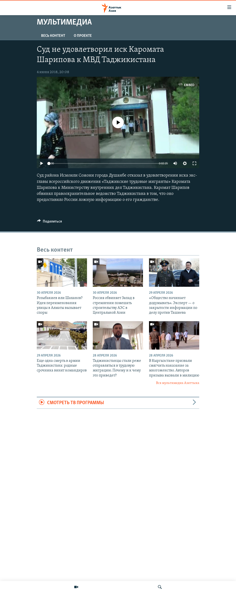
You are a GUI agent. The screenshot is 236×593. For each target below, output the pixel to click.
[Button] (49, 222)
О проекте (83, 36)
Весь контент (53, 36)
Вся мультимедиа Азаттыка (177, 383)
